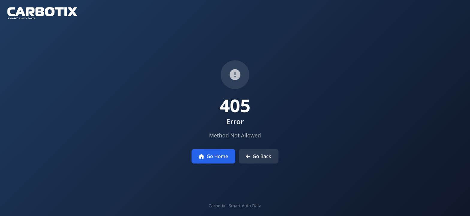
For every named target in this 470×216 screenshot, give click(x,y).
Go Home (213, 156)
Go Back (258, 156)
